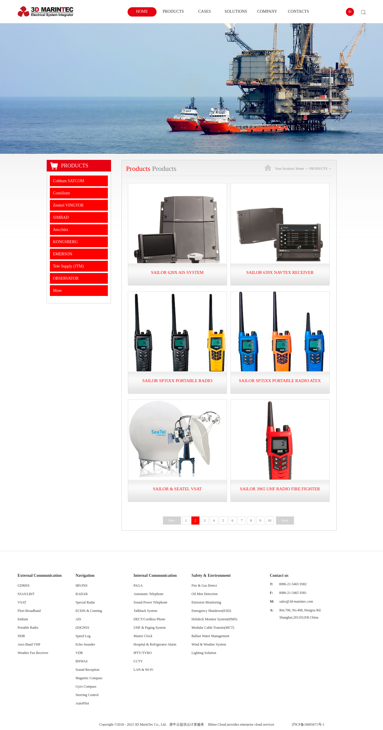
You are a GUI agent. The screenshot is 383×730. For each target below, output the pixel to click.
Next (285, 520)
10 (269, 520)
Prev (172, 520)
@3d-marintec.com (299, 601)
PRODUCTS (318, 169)
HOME (142, 11)
